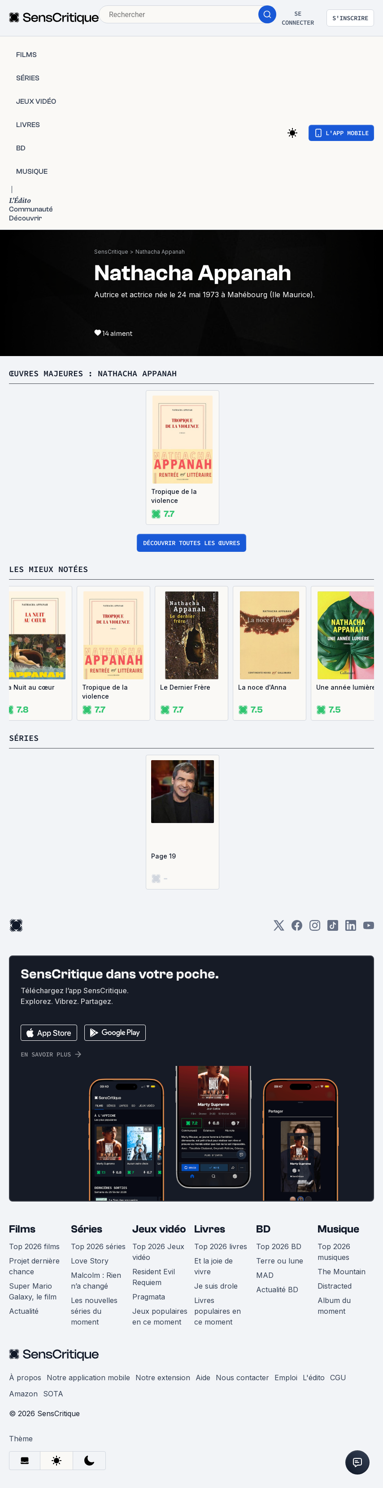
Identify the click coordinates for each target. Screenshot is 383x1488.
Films (22, 1229)
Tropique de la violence (174, 496)
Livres (209, 1229)
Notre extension (162, 1377)
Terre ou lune (279, 1260)
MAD (265, 1275)
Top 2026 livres (220, 1246)
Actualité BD (277, 1289)
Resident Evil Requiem (153, 1277)
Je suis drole (216, 1285)
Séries (86, 1229)
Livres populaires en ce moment (217, 1311)
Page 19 (163, 856)
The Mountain (342, 1271)
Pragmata (148, 1296)
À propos (25, 1377)
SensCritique (111, 251)
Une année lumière (346, 687)
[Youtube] (368, 928)
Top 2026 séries (98, 1246)
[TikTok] (332, 928)
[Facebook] (297, 928)
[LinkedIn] (350, 928)
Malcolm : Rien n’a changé (96, 1280)
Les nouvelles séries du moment (94, 1311)
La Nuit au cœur (29, 687)
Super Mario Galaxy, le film (33, 1291)
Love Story (90, 1260)
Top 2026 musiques (334, 1252)
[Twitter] (279, 928)
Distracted (335, 1285)
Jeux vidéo (159, 1229)
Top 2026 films (34, 1246)
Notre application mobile (88, 1377)
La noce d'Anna (262, 687)
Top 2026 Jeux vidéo (158, 1252)
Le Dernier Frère (185, 687)
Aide (203, 1377)
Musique (338, 1229)
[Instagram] (314, 928)
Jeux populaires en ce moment (159, 1316)
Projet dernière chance (34, 1266)
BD (263, 1229)
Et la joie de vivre (213, 1266)
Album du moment (334, 1306)
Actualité (24, 1311)
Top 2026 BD (278, 1246)
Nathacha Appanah (160, 251)
